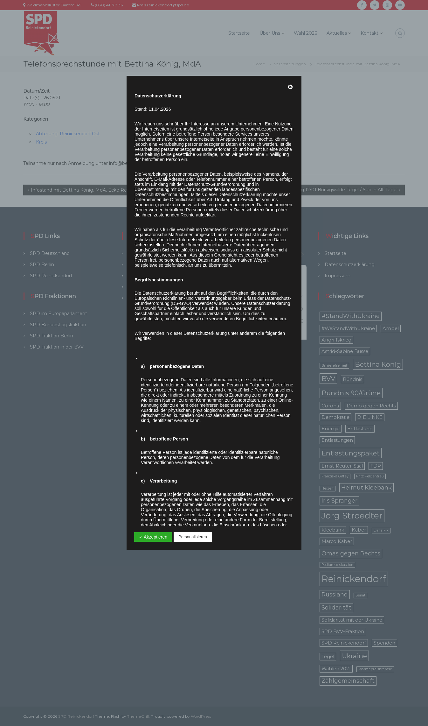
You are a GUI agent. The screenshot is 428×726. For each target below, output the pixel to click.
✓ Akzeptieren (153, 536)
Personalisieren (192, 536)
